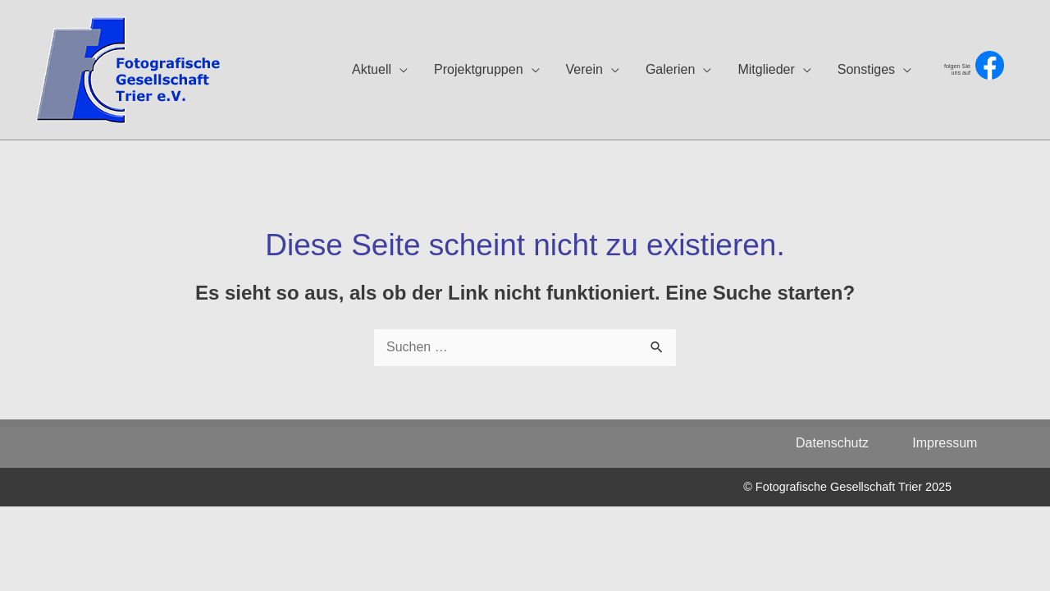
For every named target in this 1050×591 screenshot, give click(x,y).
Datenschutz (841, 443)
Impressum (944, 443)
